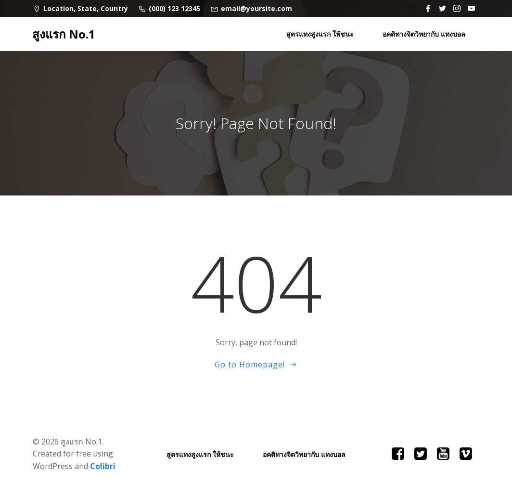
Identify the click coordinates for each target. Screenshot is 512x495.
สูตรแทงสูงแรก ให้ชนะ (320, 34)
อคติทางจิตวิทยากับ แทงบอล (424, 34)
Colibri (102, 466)
